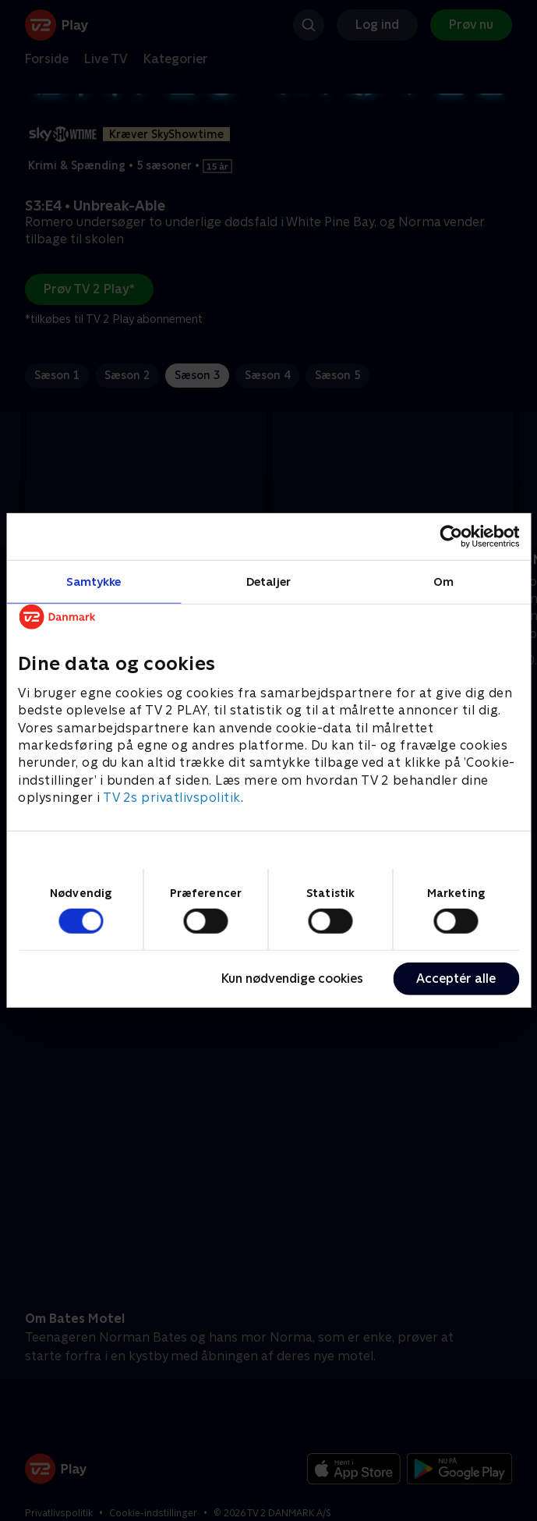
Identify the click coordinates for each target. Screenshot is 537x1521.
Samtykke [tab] (94, 581)
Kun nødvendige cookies (292, 978)
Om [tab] (443, 581)
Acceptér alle (456, 978)
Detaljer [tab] (268, 581)
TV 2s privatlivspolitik (172, 797)
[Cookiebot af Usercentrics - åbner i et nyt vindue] (451, 536)
